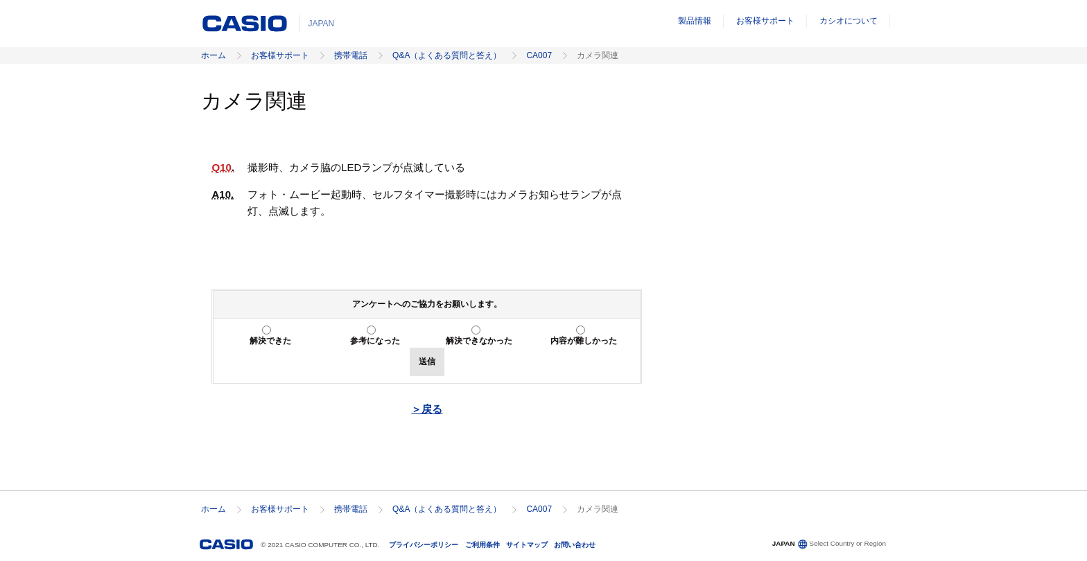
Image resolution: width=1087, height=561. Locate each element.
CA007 (539, 55)
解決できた (270, 341)
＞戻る (426, 409)
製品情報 (694, 21)
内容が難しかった (583, 341)
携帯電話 (350, 55)
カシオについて (848, 21)
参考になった (375, 341)
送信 (427, 361)
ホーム (213, 55)
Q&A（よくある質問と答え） (446, 55)
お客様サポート (765, 21)
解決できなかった (479, 341)
